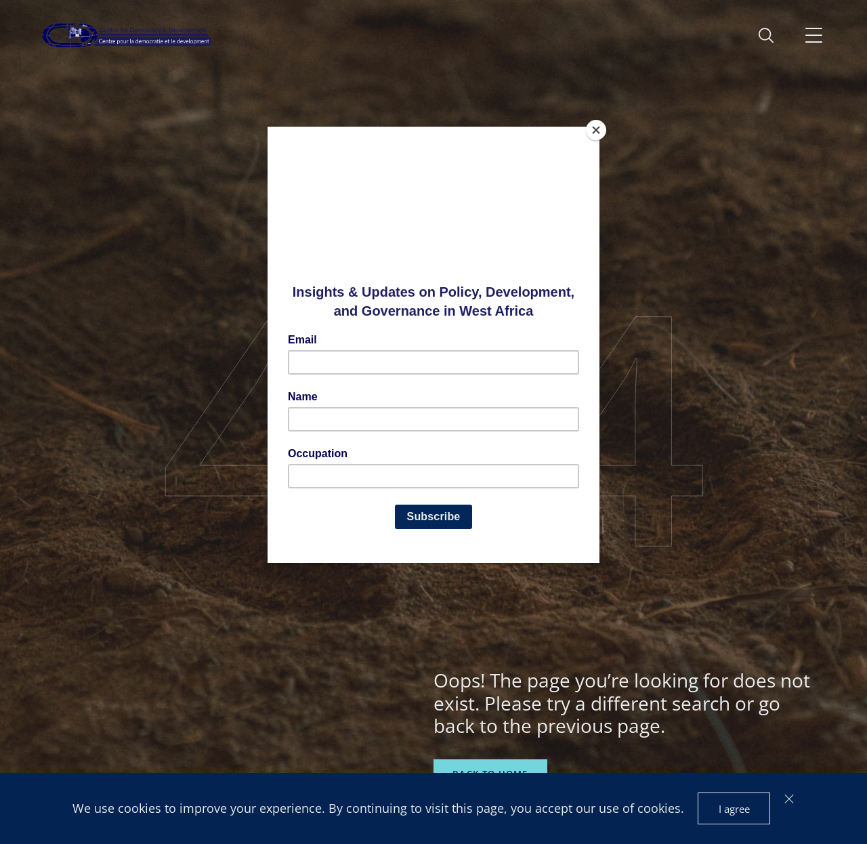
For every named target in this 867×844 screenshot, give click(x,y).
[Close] (596, 130)
